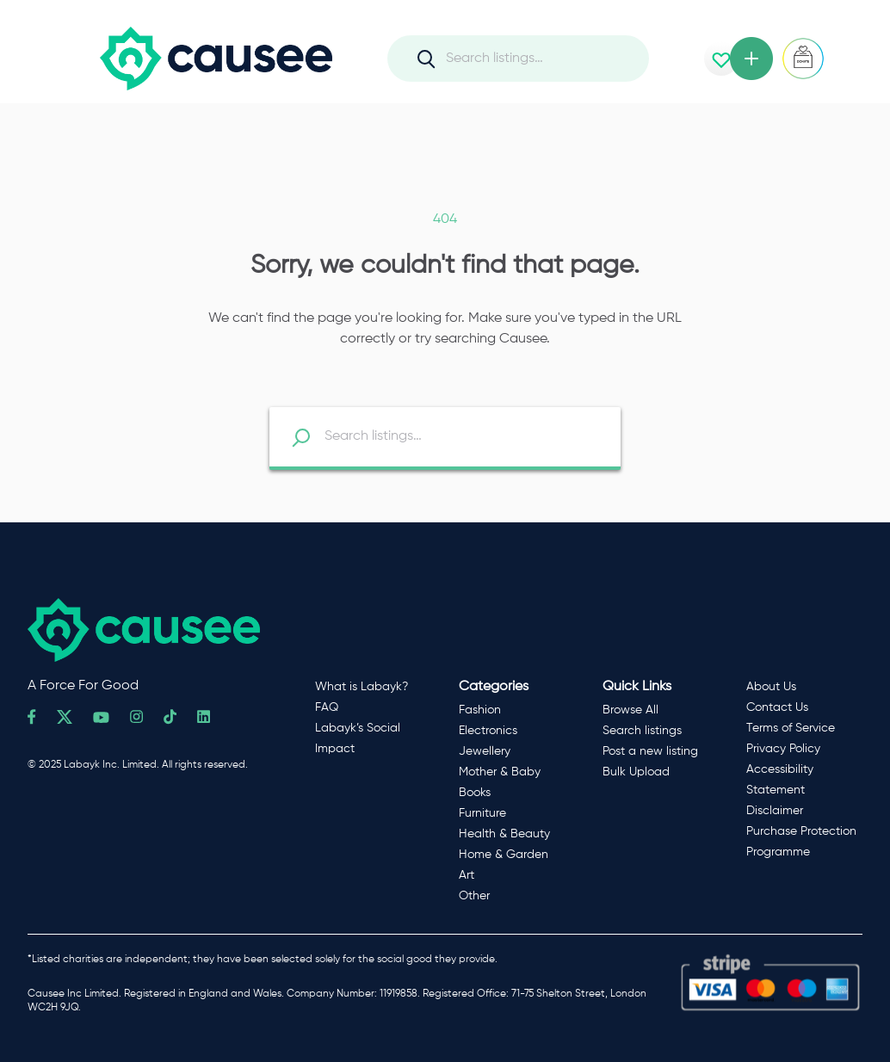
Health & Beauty (504, 834)
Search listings (642, 731)
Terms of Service (790, 728)
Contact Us (777, 707)
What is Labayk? (361, 687)
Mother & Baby (500, 772)
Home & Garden (503, 855)
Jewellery (484, 751)
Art (466, 875)
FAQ (326, 707)
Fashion (480, 710)
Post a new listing (650, 751)
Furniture (482, 813)
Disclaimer (774, 811)
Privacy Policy (783, 749)
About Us (771, 687)
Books (475, 793)
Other (474, 896)
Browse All (630, 710)
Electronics (488, 731)
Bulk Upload (636, 772)
